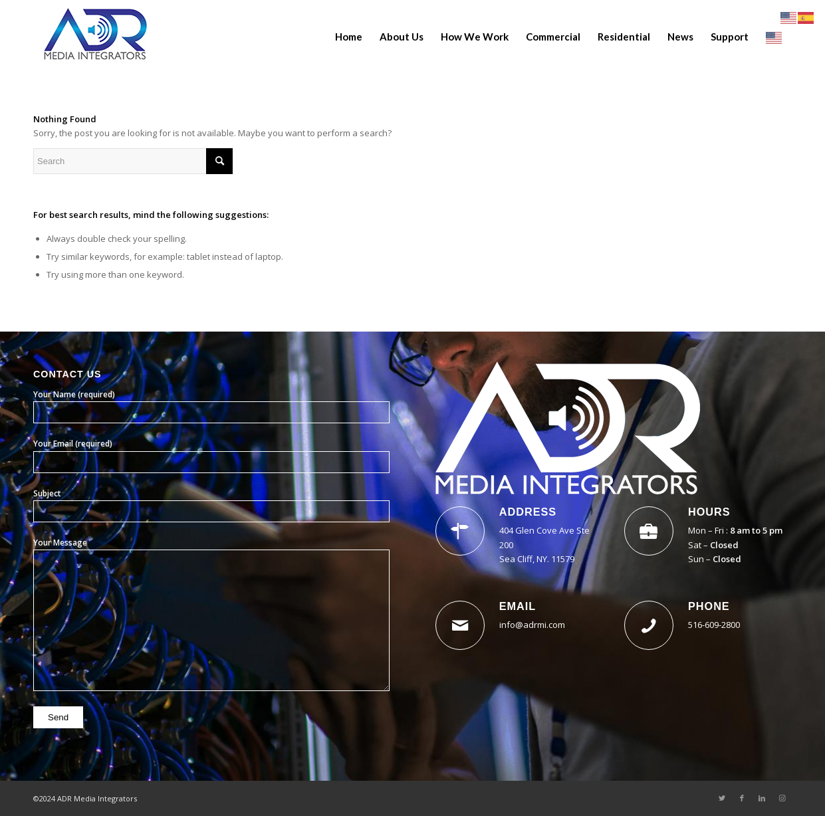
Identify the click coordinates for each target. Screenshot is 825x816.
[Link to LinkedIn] (762, 798)
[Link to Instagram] (782, 798)
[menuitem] (348, 36)
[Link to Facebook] (742, 798)
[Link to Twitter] (722, 798)
